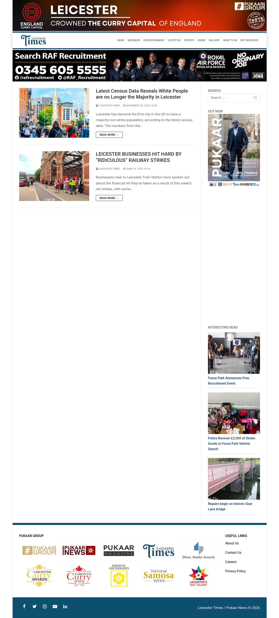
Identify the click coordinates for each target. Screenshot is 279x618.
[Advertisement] (234, 256)
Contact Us (233, 553)
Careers (231, 562)
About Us (232, 543)
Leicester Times (108, 105)
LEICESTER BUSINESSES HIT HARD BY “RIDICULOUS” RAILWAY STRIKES (139, 157)
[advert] (140, 30)
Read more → (109, 134)
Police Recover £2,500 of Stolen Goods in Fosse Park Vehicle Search (231, 443)
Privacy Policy (235, 571)
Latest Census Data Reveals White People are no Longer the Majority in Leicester (142, 94)
